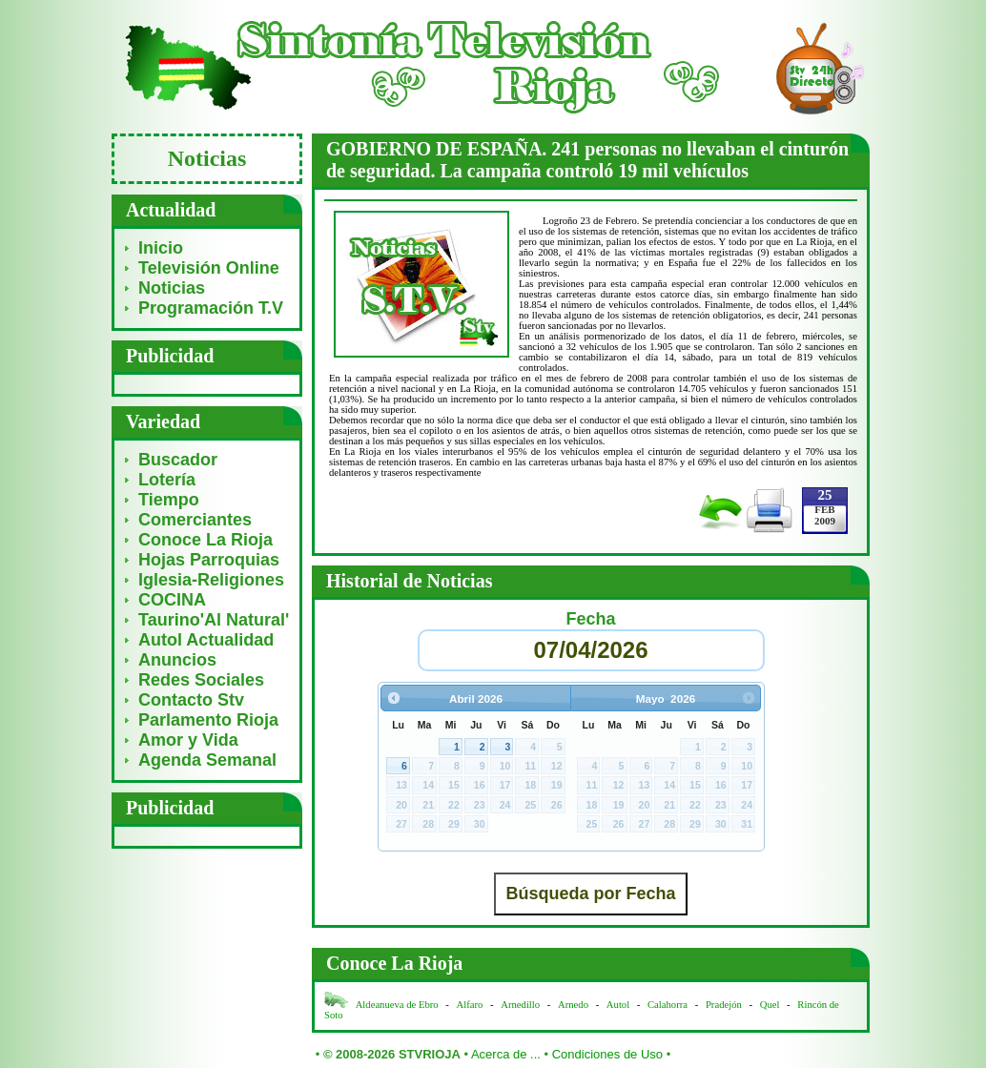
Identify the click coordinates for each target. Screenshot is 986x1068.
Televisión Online (208, 267)
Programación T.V (210, 308)
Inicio (160, 247)
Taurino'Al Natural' (213, 619)
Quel (770, 1004)
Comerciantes (195, 519)
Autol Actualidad (206, 639)
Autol (619, 1004)
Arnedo (573, 1004)
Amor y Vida (188, 740)
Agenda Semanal (207, 760)
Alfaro (470, 1004)
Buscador (177, 459)
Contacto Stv (191, 699)
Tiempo (168, 499)
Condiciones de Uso (607, 1054)
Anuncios (177, 659)
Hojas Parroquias (208, 559)
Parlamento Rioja (208, 719)
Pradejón (724, 1004)
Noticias (171, 288)
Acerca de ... (506, 1054)
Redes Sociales (201, 679)
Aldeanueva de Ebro (397, 1004)
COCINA (172, 599)
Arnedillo (520, 1004)
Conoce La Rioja (205, 539)
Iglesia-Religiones (211, 579)
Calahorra (667, 1004)
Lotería (166, 479)
